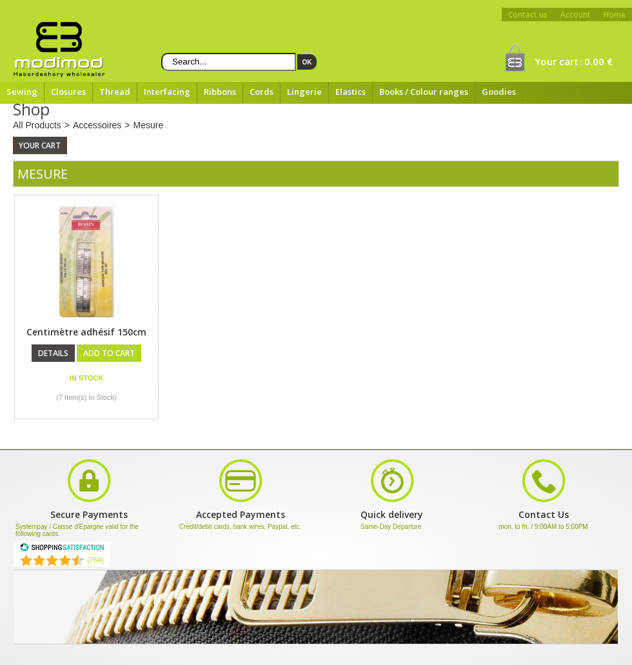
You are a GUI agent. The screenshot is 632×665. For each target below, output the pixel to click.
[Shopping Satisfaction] (62, 549)
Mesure (148, 125)
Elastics (350, 91)
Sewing (21, 91)
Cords (261, 91)
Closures (68, 91)
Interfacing (167, 91)
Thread (114, 91)
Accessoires (97, 125)
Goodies (499, 91)
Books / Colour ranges (423, 91)
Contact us (528, 14)
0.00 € (598, 61)
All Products (37, 125)
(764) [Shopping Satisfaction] (95, 560)
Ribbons (220, 91)
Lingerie (304, 91)
